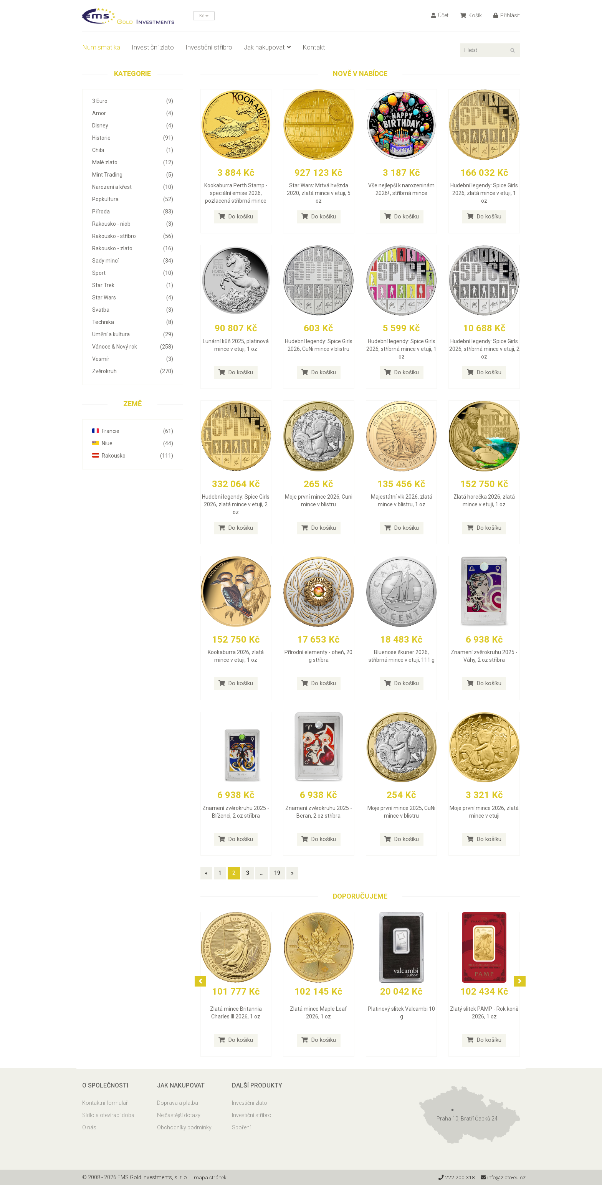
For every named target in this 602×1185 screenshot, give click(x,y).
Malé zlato (132, 162)
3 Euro (132, 101)
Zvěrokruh (132, 371)
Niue (132, 443)
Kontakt (314, 47)
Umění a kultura (132, 334)
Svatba (132, 310)
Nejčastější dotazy (178, 1115)
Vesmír (132, 359)
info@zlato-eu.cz (502, 1177)
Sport (132, 273)
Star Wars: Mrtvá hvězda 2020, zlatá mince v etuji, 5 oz (319, 193)
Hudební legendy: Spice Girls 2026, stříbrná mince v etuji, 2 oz (484, 349)
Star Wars (132, 297)
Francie (132, 431)
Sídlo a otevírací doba (108, 1115)
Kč (203, 15)
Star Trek (132, 285)
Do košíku (235, 216)
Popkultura (132, 199)
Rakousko (132, 455)
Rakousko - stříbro (132, 236)
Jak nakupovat (267, 47)
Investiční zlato (153, 47)
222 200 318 (454, 1177)
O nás (89, 1127)
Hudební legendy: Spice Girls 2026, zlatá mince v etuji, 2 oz (236, 504)
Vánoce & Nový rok (132, 346)
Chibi (132, 150)
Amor (132, 113)
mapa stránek (210, 1177)
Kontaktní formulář (105, 1103)
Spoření (241, 1127)
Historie (132, 138)
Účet (439, 15)
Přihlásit (506, 15)
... (261, 873)
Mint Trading (132, 174)
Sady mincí (132, 260)
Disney (132, 125)
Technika (132, 322)
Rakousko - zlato (132, 248)
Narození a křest (132, 187)
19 (277, 873)
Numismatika (101, 47)
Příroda (132, 211)
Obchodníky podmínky (184, 1127)
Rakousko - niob (132, 224)
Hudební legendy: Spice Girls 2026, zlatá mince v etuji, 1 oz (484, 193)
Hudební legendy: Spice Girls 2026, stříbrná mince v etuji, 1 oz (401, 349)
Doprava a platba (177, 1103)
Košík (471, 15)
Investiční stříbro (208, 47)
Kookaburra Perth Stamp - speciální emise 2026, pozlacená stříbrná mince (236, 193)
